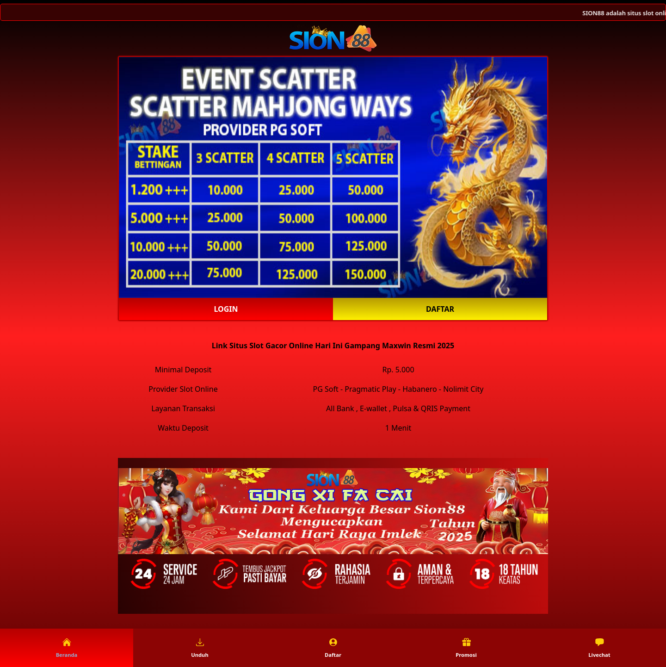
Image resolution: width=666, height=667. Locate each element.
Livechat (599, 648)
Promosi (466, 648)
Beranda (67, 648)
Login (226, 309)
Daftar (440, 309)
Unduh (199, 648)
